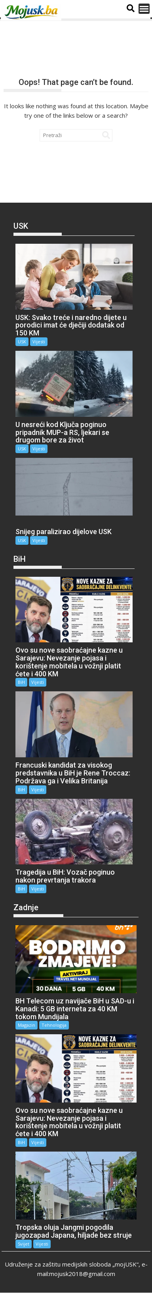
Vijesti (38, 341)
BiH (21, 682)
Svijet (23, 1244)
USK (22, 341)
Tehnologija (54, 1025)
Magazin (26, 1025)
